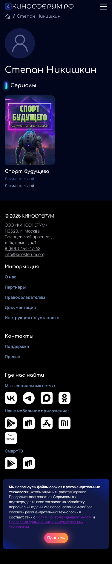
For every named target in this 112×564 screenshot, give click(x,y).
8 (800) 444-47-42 (22, 248)
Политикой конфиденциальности (64, 517)
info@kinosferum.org (25, 254)
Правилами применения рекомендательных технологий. (46, 524)
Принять (56, 538)
